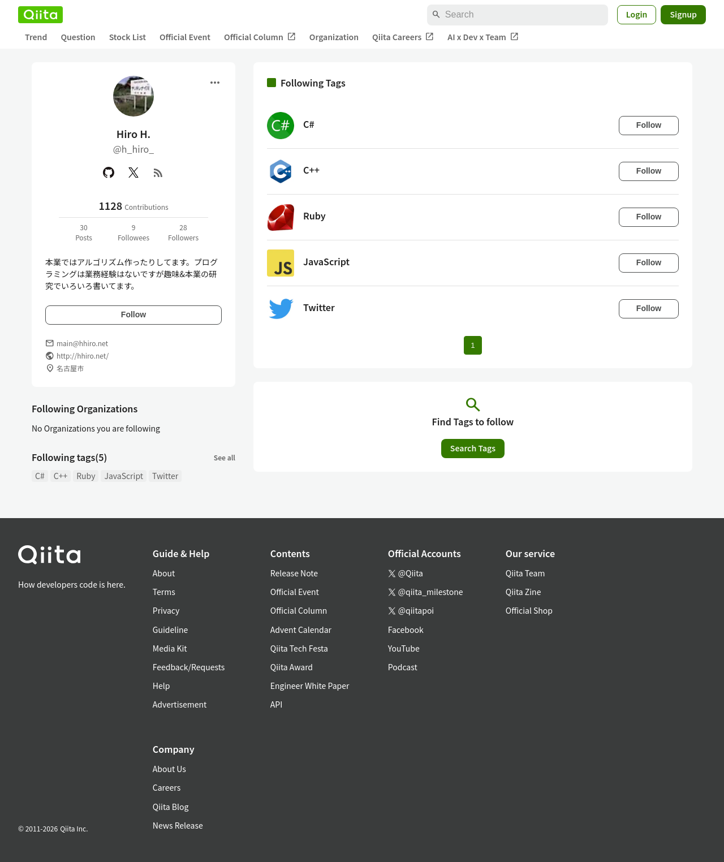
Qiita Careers (403, 37)
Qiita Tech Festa (299, 648)
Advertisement (180, 704)
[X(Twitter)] (133, 172)
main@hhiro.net (82, 343)
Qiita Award (291, 667)
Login (637, 14)
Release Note (294, 573)
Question (78, 36)
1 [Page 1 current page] (473, 345)
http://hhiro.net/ (83, 355)
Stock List (127, 36)
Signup (683, 14)
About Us (169, 768)
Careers (166, 787)
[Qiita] (40, 14)
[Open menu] (215, 82)
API (276, 704)
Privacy (166, 610)
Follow (133, 314)
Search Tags (472, 448)
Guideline (170, 629)
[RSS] (158, 172)
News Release (178, 825)
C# (40, 475)
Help (161, 685)
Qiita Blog (171, 806)
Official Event (185, 36)
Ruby (85, 475)
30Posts (83, 232)
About (164, 573)
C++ (60, 475)
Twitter (165, 475)
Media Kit (170, 648)
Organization (334, 36)
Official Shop (529, 610)
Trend (36, 36)
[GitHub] (108, 172)
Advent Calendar (300, 629)
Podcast (402, 667)
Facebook (406, 629)
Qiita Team (525, 573)
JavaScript (123, 475)
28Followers (183, 232)
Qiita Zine (523, 591)
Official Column (260, 37)
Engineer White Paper (310, 685)
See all (224, 457)
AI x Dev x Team (483, 37)
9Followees (133, 232)
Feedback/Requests (189, 667)
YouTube (404, 648)
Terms (164, 591)
